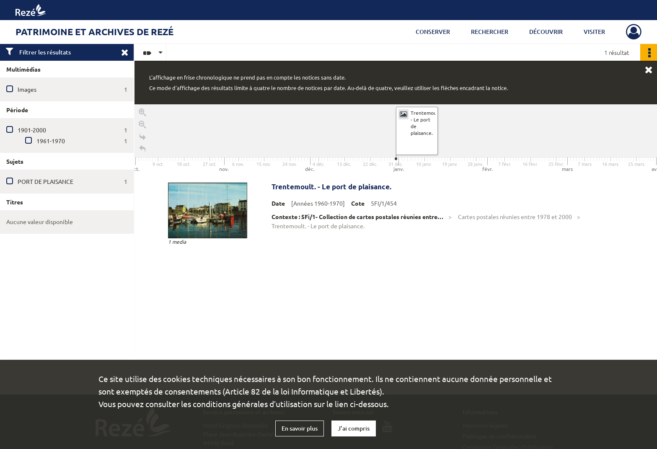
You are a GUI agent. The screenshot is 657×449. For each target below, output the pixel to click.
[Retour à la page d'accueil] (142, 150)
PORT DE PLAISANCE (45, 181)
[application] (396, 139)
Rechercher (489, 32)
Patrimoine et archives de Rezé (94, 31)
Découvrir (546, 32)
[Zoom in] (142, 114)
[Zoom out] (142, 126)
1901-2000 (32, 130)
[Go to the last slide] (142, 138)
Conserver (433, 32)
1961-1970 (50, 141)
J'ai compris (354, 428)
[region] (396, 230)
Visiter (594, 32)
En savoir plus (300, 428)
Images (27, 89)
